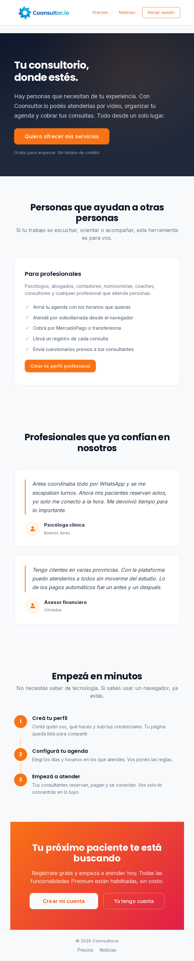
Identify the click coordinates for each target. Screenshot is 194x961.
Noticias (127, 12)
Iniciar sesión (161, 12)
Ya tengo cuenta (134, 902)
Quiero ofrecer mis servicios (62, 136)
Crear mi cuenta (64, 902)
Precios (100, 12)
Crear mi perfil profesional (60, 367)
